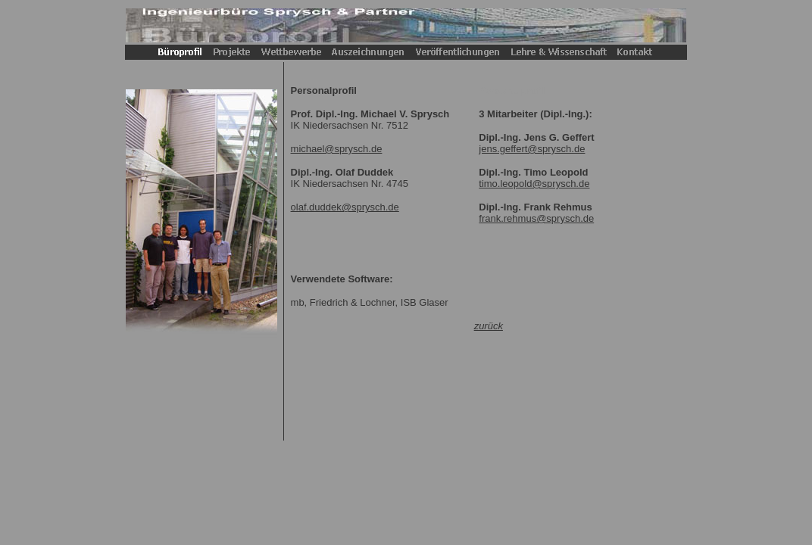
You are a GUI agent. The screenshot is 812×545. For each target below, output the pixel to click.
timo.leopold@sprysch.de (534, 183)
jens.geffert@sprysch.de (532, 148)
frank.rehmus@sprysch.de (536, 218)
